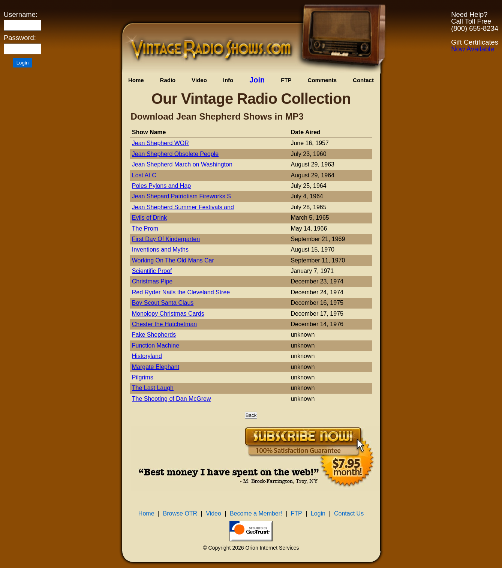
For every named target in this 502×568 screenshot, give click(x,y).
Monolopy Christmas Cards (168, 313)
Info (228, 80)
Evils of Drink (149, 217)
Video (199, 80)
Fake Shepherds (154, 334)
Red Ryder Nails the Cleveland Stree (181, 292)
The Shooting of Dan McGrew (171, 399)
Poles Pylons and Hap (161, 186)
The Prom (145, 228)
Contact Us (349, 513)
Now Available (472, 49)
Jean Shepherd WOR (160, 143)
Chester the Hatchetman (164, 324)
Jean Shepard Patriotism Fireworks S (181, 196)
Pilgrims (142, 377)
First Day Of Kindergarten (166, 239)
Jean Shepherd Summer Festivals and (183, 207)
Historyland (147, 356)
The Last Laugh (153, 388)
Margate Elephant (155, 367)
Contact (363, 80)
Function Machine (155, 345)
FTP (286, 80)
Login (318, 513)
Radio (168, 80)
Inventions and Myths (160, 249)
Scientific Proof (152, 271)
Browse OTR (180, 513)
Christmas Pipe (152, 281)
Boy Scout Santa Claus (163, 303)
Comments (322, 80)
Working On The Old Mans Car (173, 260)
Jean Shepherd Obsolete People (175, 154)
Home (136, 80)
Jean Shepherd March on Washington (182, 164)
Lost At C (144, 175)
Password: (20, 37)
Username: (20, 14)
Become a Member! (256, 513)
